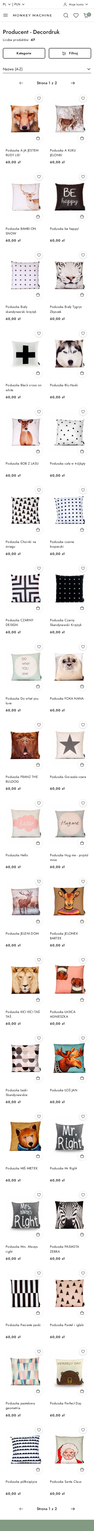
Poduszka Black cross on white (23, 387)
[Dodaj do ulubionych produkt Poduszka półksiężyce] (38, 1429)
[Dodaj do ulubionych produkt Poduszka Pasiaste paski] (38, 1273)
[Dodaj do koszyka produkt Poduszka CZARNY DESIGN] (38, 608)
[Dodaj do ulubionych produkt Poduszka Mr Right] (82, 1116)
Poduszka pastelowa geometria (20, 1405)
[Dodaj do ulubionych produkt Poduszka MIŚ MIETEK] (38, 1116)
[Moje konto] (75, 4)
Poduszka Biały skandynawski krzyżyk (21, 309)
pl (7, 4)
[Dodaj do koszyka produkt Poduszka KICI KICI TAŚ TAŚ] (38, 999)
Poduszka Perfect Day (66, 1403)
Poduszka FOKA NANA (67, 698)
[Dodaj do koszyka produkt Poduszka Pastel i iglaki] (82, 1312)
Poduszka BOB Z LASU (22, 463)
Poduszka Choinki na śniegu (21, 544)
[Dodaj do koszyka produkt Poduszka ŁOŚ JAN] (82, 1078)
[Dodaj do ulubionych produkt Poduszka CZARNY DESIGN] (38, 568)
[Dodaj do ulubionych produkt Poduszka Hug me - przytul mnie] (82, 803)
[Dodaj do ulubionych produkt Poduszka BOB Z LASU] (38, 411)
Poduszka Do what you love (22, 701)
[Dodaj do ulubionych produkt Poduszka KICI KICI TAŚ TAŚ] (38, 959)
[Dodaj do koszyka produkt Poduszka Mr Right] (82, 1156)
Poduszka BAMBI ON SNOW (21, 231)
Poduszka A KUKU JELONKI (63, 152)
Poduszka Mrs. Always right (22, 1249)
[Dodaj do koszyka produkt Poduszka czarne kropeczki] (82, 529)
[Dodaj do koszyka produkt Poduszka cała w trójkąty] (82, 451)
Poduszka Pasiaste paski (23, 1325)
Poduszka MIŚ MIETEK (22, 1168)
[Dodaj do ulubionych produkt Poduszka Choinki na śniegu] (38, 490)
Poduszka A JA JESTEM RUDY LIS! (22, 152)
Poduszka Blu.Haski (64, 385)
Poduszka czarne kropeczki (62, 544)
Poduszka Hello (17, 855)
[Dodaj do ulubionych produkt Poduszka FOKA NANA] (82, 646)
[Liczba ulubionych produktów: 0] (75, 15)
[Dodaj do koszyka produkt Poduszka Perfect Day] (82, 1391)
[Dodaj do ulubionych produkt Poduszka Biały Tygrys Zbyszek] (82, 255)
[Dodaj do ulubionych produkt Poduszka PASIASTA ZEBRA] (82, 1194)
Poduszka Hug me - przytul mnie (69, 857)
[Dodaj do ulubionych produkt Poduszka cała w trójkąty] (82, 411)
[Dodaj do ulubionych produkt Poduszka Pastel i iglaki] (82, 1273)
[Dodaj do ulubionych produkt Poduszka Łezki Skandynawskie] (38, 1038)
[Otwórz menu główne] (5, 15)
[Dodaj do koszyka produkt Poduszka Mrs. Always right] (38, 1234)
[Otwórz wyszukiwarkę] (66, 15)
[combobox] (47, 69)
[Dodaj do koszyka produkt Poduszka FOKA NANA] (82, 686)
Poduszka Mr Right (63, 1168)
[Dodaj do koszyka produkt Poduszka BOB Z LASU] (38, 451)
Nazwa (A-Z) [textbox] (13, 69)
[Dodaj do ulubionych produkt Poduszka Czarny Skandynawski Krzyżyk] (82, 568)
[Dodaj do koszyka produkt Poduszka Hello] (38, 843)
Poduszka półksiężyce (21, 1481)
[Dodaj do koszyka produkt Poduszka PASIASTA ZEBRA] (82, 1234)
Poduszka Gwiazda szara (68, 776)
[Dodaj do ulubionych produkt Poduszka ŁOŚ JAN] (82, 1038)
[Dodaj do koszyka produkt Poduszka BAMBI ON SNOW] (38, 216)
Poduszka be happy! (64, 228)
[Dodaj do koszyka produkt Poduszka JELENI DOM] (38, 921)
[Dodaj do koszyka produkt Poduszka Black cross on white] (38, 373)
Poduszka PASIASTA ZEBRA (64, 1249)
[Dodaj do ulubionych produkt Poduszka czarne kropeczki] (82, 490)
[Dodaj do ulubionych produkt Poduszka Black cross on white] (38, 333)
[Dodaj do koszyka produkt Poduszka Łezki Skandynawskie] (38, 1078)
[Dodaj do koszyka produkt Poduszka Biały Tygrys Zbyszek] (82, 294)
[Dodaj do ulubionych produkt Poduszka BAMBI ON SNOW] (38, 176)
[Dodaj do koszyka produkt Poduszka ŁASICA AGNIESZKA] (82, 999)
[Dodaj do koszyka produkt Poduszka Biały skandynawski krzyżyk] (38, 294)
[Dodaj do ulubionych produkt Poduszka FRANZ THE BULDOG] (38, 724)
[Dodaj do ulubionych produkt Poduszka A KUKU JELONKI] (82, 98)
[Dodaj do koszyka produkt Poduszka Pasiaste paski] (38, 1312)
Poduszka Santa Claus (66, 1481)
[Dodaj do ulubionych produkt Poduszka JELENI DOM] (38, 881)
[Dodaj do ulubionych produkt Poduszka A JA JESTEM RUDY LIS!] (38, 98)
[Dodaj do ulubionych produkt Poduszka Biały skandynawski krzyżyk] (38, 255)
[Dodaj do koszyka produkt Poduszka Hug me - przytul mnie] (82, 843)
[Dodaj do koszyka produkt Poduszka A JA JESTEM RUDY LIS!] (38, 138)
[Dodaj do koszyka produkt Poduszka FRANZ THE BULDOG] (38, 764)
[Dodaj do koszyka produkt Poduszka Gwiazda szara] (82, 764)
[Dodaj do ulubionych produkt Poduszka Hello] (38, 803)
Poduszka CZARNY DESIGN (19, 622)
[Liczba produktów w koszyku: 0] (85, 15)
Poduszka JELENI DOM (22, 933)
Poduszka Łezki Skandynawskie (17, 1092)
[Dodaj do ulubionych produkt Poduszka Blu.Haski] (82, 333)
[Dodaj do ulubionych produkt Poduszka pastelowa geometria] (38, 1351)
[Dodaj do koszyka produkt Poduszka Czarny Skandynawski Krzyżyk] (82, 608)
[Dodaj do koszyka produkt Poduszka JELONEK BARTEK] (82, 921)
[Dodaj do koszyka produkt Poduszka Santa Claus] (82, 1469)
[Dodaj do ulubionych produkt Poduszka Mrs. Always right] (38, 1194)
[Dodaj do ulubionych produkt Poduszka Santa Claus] (82, 1429)
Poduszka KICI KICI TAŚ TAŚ (23, 1014)
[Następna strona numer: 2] (72, 83)
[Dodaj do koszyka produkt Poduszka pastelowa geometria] (38, 1391)
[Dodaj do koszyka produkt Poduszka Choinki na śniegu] (38, 529)
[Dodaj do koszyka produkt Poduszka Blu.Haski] (82, 373)
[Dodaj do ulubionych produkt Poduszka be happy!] (82, 176)
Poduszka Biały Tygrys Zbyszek (66, 309)
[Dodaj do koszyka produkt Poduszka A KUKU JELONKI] (82, 138)
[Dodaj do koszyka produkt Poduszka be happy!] (82, 216)
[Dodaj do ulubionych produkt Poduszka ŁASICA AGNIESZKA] (82, 959)
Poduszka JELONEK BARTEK (64, 936)
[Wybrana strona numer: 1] (47, 83)
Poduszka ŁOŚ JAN (63, 1090)
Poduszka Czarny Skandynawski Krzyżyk (66, 622)
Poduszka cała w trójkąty (68, 463)
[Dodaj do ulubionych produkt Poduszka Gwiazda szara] (82, 724)
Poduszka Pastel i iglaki (67, 1325)
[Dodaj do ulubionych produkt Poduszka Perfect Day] (82, 1351)
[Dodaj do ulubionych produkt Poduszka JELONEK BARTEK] (82, 881)
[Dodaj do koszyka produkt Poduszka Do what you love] (38, 686)
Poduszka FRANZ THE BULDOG (22, 779)
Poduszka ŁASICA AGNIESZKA (63, 1014)
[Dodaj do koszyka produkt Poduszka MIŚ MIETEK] (38, 1156)
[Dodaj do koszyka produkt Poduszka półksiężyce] (38, 1469)
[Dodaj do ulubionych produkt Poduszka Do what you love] (38, 646)
